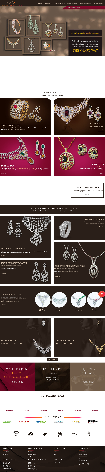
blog (98, 8)
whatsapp (86, 8)
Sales (55, 454)
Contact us (4, 304)
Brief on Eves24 (72, 7)
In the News (5, 454)
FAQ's (29, 456)
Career (55, 451)
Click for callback (83, 456)
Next (103, 423)
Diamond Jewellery (45, 3)
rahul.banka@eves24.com (33, 469)
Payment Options (32, 454)
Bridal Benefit (60, 3)
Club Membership (85, 3)
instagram (92, 8)
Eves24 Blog (5, 456)
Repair (29, 462)
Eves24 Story (6, 451)
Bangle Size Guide (7, 468)
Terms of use (57, 462)
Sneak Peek (3, 255)
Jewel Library (72, 3)
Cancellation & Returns (33, 453)
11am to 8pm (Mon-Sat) (84, 463)
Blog (77, 7)
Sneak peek (57, 276)
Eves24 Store (98, 3)
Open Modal (101, 294)
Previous (3, 407)
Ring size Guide (6, 466)
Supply (55, 453)
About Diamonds (6, 462)
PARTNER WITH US (59, 449)
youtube (95, 8)
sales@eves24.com (83, 454)
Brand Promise (6, 453)
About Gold (5, 465)
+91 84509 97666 (82, 453)
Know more (3, 133)
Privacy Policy (56, 463)
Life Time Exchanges (32, 463)
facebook (89, 8)
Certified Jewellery (32, 466)
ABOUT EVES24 (7, 449)
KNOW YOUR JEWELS (9, 459)
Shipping (30, 451)
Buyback (30, 465)
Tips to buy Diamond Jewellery (9, 463)
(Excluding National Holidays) (85, 464)
